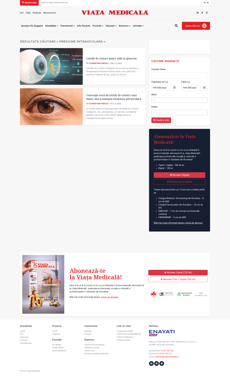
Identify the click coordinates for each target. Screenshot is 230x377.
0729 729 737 (165, 353)
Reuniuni (88, 331)
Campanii (56, 334)
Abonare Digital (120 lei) (178, 272)
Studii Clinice (57, 347)
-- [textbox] (154, 100)
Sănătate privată (91, 347)
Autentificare (196, 25)
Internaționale (26, 343)
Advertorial (89, 350)
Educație (111, 26)
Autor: (154, 94)
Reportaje (24, 337)
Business (125, 26)
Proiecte (98, 26)
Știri (22, 13)
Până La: (185, 82)
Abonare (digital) (179, 175)
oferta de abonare (109, 297)
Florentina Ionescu (99, 63)
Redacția (37, 13)
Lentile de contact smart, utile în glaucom (111, 58)
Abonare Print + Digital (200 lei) (178, 279)
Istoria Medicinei (59, 350)
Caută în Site (161, 120)
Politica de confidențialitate (129, 334)
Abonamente (49, 13)
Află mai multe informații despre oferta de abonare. (178, 223)
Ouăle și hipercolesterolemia (53, 2)
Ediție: (154, 106)
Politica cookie (123, 340)
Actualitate (51, 26)
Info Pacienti (83, 26)
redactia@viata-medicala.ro (167, 356)
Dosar (55, 331)
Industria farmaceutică (94, 344)
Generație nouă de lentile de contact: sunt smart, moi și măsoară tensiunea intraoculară (113, 97)
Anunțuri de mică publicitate (96, 353)
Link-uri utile (124, 326)
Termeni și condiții (125, 331)
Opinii (22, 331)
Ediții (28, 13)
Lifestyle (138, 26)
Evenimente (68, 26)
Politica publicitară (125, 337)
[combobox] (179, 100)
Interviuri (24, 340)
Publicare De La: (159, 82)
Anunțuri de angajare (32, 26)
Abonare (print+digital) (179, 181)
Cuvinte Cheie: (158, 69)
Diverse (87, 334)
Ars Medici (56, 344)
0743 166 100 (167, 350)
